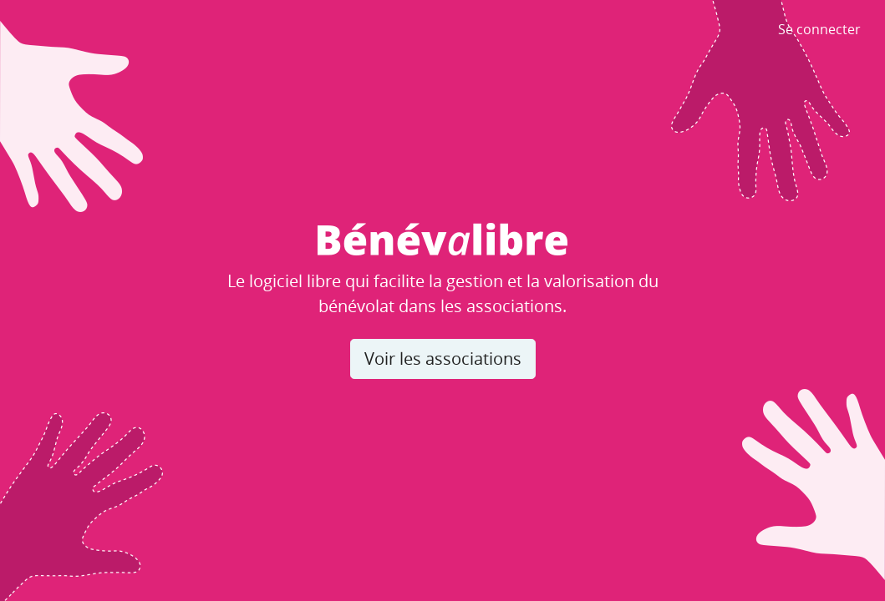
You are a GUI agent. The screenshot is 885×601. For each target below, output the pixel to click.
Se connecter (819, 29)
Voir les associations (442, 358)
